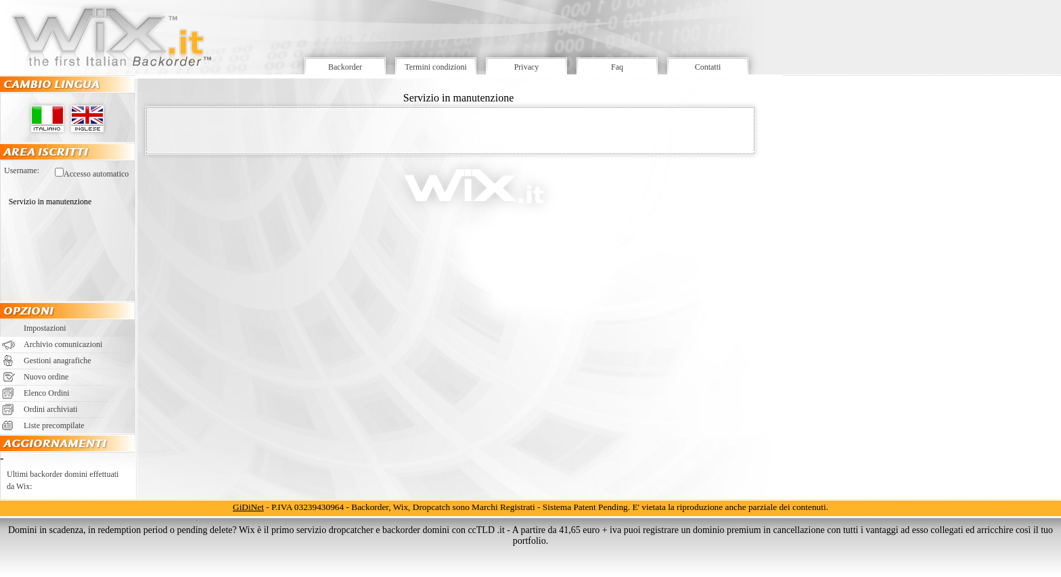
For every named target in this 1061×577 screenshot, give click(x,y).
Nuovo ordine (46, 377)
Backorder (345, 67)
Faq (617, 67)
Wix (400, 507)
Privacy (526, 67)
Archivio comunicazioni (63, 344)
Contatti (708, 67)
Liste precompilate (54, 425)
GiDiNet (248, 507)
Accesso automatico (96, 174)
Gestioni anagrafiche (57, 360)
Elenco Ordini (47, 393)
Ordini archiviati (51, 409)
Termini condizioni (435, 67)
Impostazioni (45, 328)
